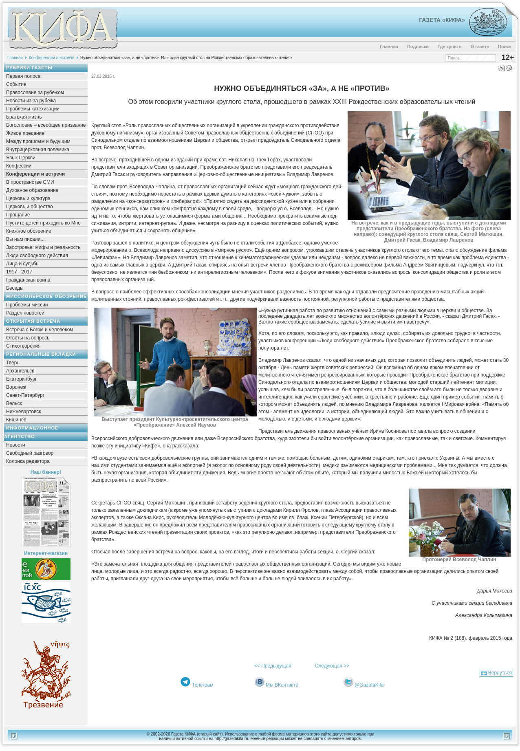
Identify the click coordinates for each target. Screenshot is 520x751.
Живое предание (25, 133)
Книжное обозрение (28, 231)
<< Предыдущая (272, 666)
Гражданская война (28, 280)
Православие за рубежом (35, 92)
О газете (480, 46)
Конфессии (18, 166)
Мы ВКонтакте (282, 685)
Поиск (504, 46)
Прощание (18, 215)
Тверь (13, 363)
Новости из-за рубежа (31, 101)
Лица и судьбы (23, 263)
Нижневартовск (23, 411)
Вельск (14, 403)
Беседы (15, 288)
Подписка (418, 46)
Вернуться (500, 673)
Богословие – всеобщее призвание (46, 125)
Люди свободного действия (37, 255)
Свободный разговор (29, 453)
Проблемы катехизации (32, 109)
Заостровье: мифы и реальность (43, 247)
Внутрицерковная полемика (37, 149)
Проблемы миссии (27, 305)
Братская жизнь (24, 117)
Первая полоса (23, 76)
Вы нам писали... (25, 239)
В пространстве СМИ (30, 182)
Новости (15, 445)
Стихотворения (23, 346)
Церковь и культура (28, 198)
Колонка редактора (28, 461)
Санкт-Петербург (25, 395)
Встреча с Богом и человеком (39, 330)
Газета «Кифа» (442, 20)
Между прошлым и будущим (38, 141)
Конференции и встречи (52, 57)
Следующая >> (332, 666)
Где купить (450, 46)
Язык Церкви (20, 158)
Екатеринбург (21, 379)
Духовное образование (32, 190)
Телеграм (203, 685)
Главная (389, 46)
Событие (16, 84)
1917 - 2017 (19, 272)
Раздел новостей (25, 313)
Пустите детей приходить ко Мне (43, 223)
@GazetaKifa (369, 685)
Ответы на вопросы (28, 338)
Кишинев (16, 420)
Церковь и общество (29, 206)
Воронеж (16, 387)
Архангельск (20, 371)
